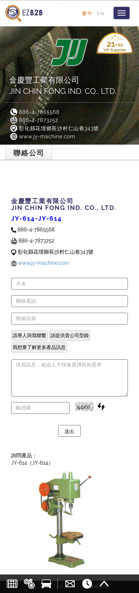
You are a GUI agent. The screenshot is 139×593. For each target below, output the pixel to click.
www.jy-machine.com (42, 136)
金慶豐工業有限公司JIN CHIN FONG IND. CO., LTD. (62, 85)
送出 (69, 431)
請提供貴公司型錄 (69, 335)
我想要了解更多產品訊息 (39, 347)
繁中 (87, 13)
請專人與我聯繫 (29, 335)
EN (101, 13)
